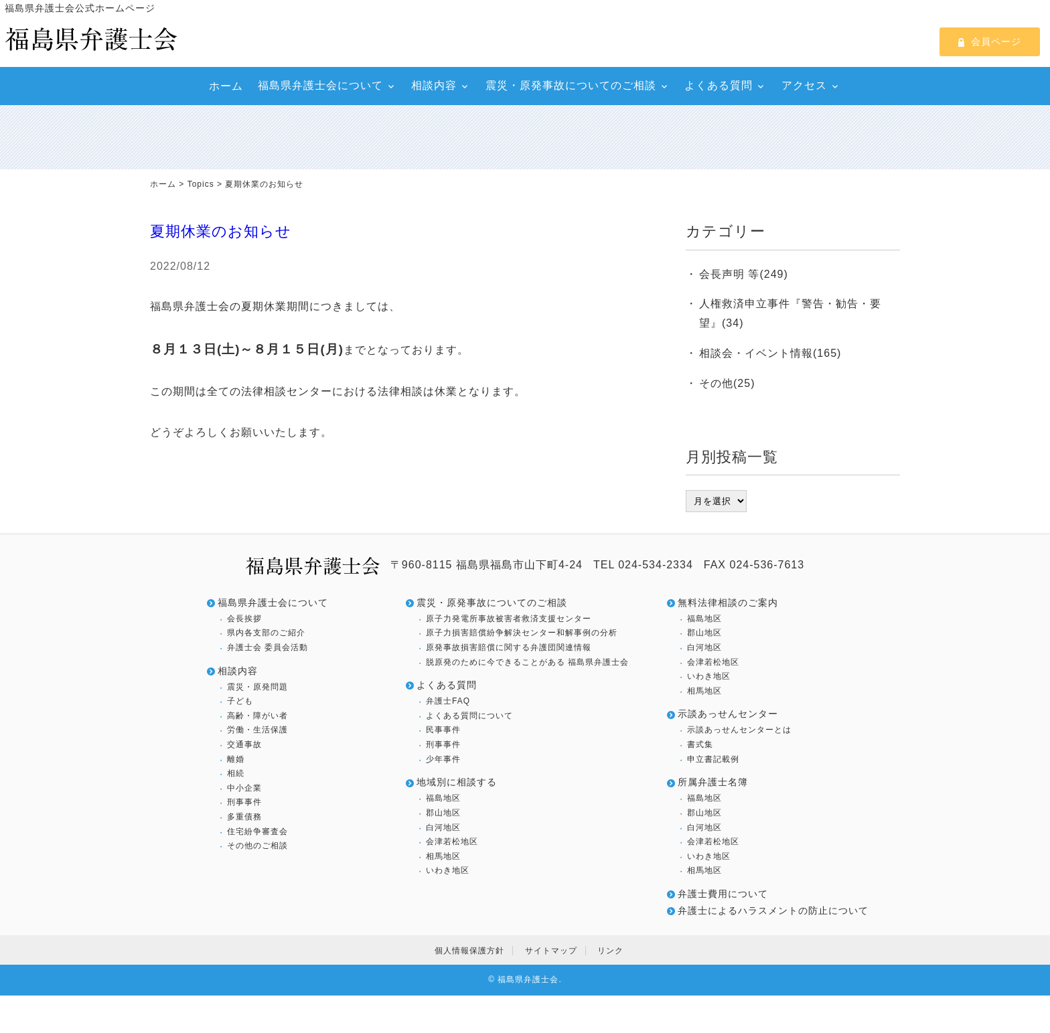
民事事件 (443, 729)
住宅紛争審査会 (257, 831)
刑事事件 (244, 802)
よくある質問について (469, 715)
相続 (235, 773)
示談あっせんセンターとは (739, 729)
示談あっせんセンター (728, 713)
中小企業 (244, 788)
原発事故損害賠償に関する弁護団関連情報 (508, 647)
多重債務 (244, 816)
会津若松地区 (452, 841)
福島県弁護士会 (528, 979)
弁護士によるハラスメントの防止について (773, 910)
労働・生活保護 (257, 729)
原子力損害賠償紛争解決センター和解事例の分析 (521, 632)
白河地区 (443, 827)
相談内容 (434, 85)
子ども (240, 701)
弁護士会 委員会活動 (267, 647)
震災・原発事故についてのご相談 (570, 85)
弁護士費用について (723, 893)
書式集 (700, 744)
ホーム (226, 86)
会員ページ (989, 41)
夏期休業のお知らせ (220, 231)
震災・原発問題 (257, 687)
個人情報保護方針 (469, 950)
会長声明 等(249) (743, 274)
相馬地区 (443, 856)
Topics (201, 184)
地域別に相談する (457, 782)
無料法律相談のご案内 (728, 602)
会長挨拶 (244, 618)
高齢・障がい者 (257, 715)
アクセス (804, 85)
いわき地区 (447, 870)
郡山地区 (443, 812)
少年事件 (443, 759)
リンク (610, 950)
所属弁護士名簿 (713, 782)
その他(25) (727, 383)
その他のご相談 (257, 845)
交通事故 (244, 744)
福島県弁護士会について (320, 85)
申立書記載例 (713, 759)
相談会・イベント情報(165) (770, 353)
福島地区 (443, 798)
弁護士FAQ (448, 701)
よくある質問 (718, 85)
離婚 (235, 759)
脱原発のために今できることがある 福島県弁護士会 (527, 662)
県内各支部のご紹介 (266, 632)
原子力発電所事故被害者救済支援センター (508, 618)
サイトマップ (551, 950)
